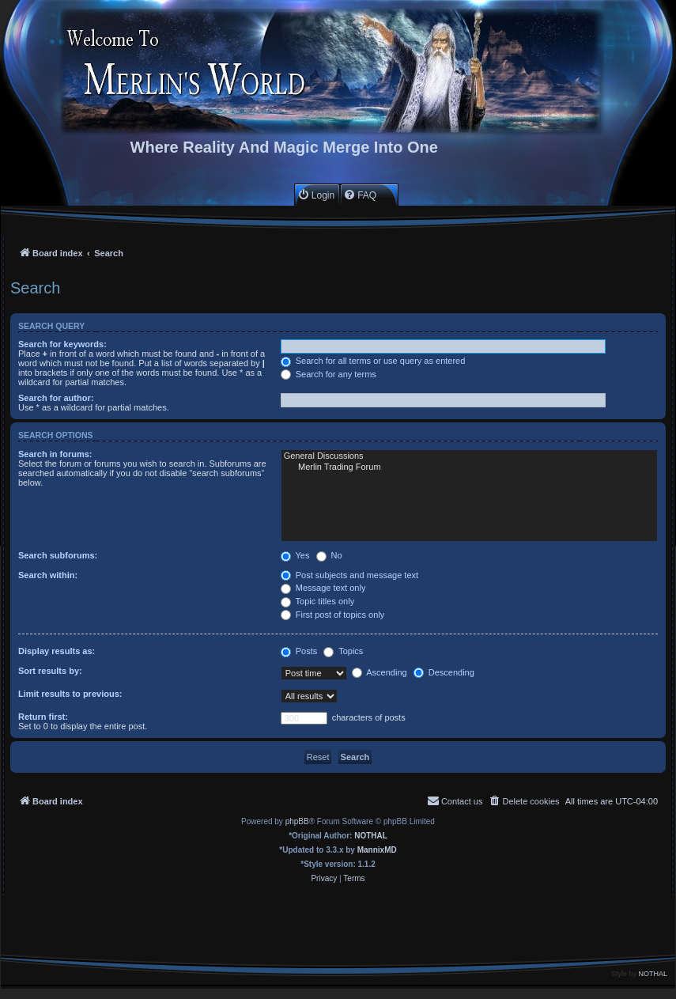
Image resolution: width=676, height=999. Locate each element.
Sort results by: (50, 670)
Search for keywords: (62, 344)
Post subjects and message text (349, 575)
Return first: (43, 716)
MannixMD (377, 850)
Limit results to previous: (70, 693)
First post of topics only (333, 614)
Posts (299, 651)
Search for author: (55, 398)
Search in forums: (55, 454)
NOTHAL (370, 835)
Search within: (47, 575)
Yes (295, 555)
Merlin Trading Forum (469, 467)
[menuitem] (315, 195)
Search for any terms (328, 374)
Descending (444, 672)
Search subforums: (57, 555)
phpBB (297, 821)
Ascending (379, 672)
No (329, 555)
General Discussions (469, 456)
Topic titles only (317, 601)
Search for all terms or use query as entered (373, 360)
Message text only (323, 587)
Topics (343, 651)
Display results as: (56, 651)
